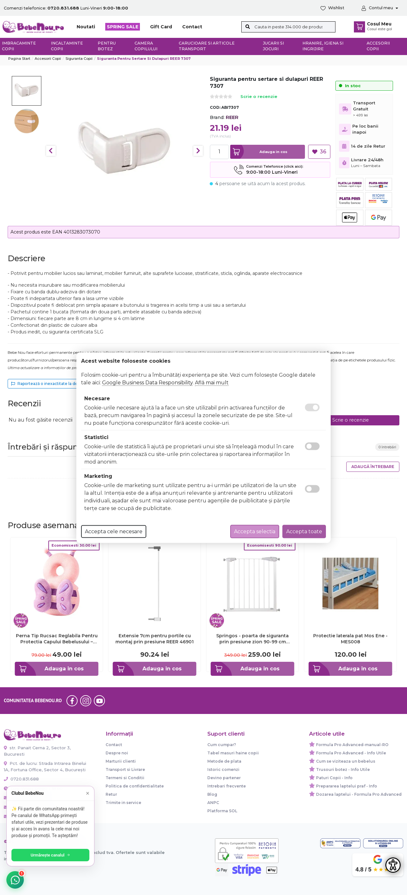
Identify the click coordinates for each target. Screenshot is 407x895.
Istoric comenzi (223, 769)
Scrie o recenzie (258, 97)
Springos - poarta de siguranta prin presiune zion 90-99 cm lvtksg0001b (252, 638)
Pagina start (19, 58)
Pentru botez (107, 46)
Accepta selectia (254, 531)
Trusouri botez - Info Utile (343, 769)
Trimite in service (123, 802)
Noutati (86, 27)
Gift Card (161, 27)
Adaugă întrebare (372, 466)
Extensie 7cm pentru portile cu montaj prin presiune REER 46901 (154, 638)
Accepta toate (304, 531)
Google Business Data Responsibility (147, 382)
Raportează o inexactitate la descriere (51, 383)
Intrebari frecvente (226, 786)
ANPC (213, 802)
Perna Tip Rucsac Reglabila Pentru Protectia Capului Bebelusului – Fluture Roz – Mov (57, 638)
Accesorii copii (378, 46)
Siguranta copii (79, 58)
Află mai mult (212, 382)
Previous (51, 151)
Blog (212, 794)
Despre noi (117, 753)
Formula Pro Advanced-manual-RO (352, 744)
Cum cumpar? (221, 744)
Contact (192, 27)
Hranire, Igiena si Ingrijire (322, 46)
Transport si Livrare (125, 769)
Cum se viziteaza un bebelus (345, 761)
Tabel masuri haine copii (233, 753)
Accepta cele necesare (113, 531)
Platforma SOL (222, 810)
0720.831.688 (21, 778)
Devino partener (224, 777)
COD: (215, 107)
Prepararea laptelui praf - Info (346, 786)
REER (232, 117)
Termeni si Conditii (125, 777)
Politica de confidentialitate (135, 786)
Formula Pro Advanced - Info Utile (351, 753)
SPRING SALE (122, 27)
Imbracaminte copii (19, 46)
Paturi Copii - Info (334, 777)
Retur (111, 794)
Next (198, 151)
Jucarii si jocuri (273, 46)
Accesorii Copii (48, 58)
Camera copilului (146, 46)
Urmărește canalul (51, 855)
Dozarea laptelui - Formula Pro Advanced (359, 794)
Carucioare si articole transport (207, 46)
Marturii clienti (121, 761)
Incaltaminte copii (67, 46)
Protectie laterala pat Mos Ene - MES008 (350, 638)
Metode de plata (224, 761)
